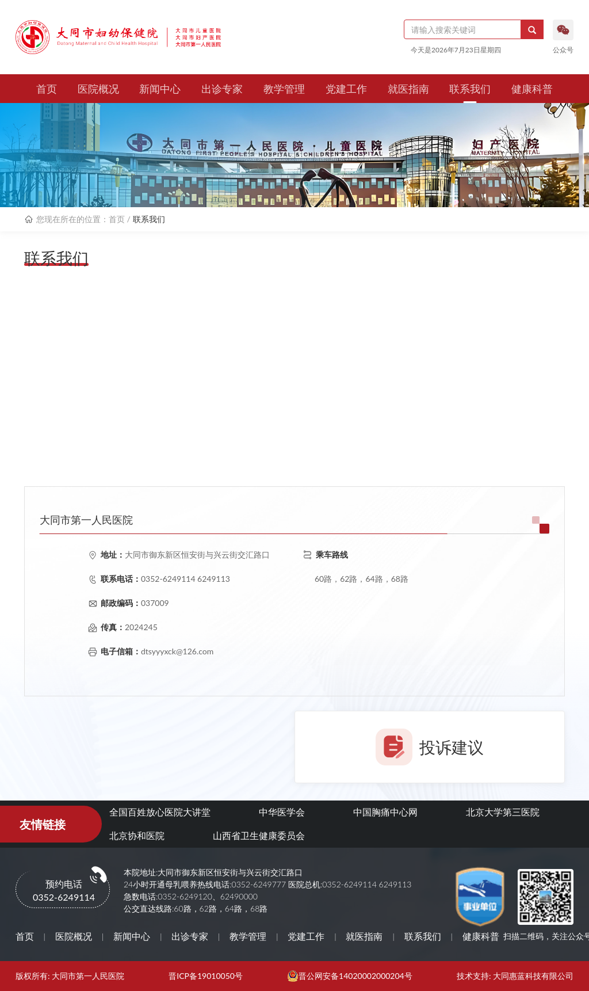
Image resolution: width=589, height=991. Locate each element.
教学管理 (284, 88)
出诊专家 (222, 88)
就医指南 (408, 88)
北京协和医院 (137, 835)
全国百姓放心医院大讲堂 (160, 811)
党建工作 (346, 88)
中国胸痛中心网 (385, 811)
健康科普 (532, 88)
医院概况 (98, 88)
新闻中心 (160, 88)
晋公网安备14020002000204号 (355, 976)
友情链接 (43, 824)
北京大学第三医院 (503, 811)
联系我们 (470, 88)
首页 (46, 88)
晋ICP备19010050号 (206, 976)
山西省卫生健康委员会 (259, 835)
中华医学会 (282, 811)
